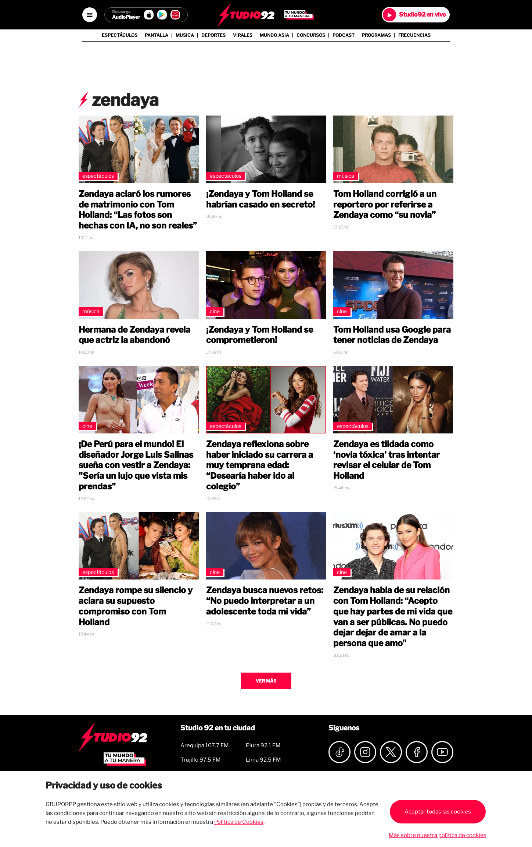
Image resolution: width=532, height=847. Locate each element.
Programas (376, 35)
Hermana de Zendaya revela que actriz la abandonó (134, 335)
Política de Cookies (238, 822)
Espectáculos (119, 35)
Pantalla (156, 35)
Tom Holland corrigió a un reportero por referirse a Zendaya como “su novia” (384, 204)
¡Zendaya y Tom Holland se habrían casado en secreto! (260, 199)
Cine (215, 311)
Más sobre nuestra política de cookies (437, 835)
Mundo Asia (274, 35)
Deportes (213, 35)
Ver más (266, 681)
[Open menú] (89, 14)
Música (345, 176)
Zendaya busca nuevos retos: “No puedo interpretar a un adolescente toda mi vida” (264, 601)
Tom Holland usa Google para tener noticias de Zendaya (392, 335)
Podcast (343, 35)
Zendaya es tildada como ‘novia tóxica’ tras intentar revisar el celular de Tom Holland (386, 460)
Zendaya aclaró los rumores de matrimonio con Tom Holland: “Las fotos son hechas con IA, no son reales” (138, 210)
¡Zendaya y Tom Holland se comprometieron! (259, 335)
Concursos (310, 35)
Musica (185, 35)
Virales (242, 35)
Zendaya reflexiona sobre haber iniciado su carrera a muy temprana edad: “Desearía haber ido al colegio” (259, 465)
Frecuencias (414, 35)
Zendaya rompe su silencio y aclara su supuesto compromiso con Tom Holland (136, 606)
